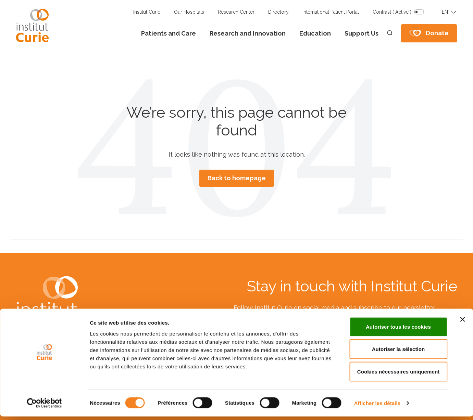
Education (315, 33)
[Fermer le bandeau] (462, 322)
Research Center (236, 12)
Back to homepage (237, 178)
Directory (278, 12)
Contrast (392, 12)
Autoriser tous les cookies (398, 330)
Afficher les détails (377, 406)
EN (445, 12)
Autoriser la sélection (398, 353)
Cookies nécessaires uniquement (398, 375)
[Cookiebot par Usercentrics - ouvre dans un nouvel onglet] (44, 407)
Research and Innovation (248, 33)
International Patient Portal (330, 12)
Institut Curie (146, 12)
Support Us (361, 33)
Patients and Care (168, 33)
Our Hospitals (189, 12)
